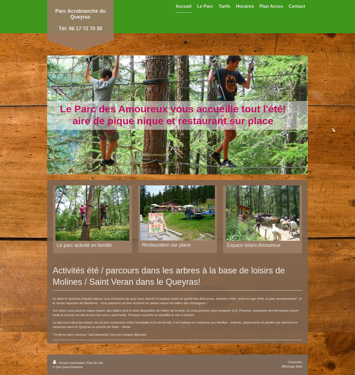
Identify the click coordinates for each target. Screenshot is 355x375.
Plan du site (95, 362)
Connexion (295, 362)
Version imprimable (69, 362)
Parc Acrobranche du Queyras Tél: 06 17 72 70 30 (80, 19)
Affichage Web (291, 366)
